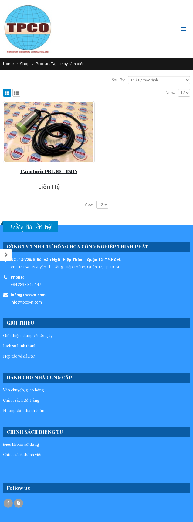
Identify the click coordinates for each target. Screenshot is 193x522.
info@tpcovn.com (26, 302)
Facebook (8, 503)
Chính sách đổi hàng (21, 400)
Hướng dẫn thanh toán (23, 410)
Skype (18, 503)
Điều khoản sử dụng (21, 444)
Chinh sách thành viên (22, 454)
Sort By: (118, 79)
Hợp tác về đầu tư (19, 356)
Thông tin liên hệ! (30, 227)
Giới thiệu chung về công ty (27, 335)
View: (170, 92)
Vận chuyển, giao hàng (23, 389)
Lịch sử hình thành (19, 345)
